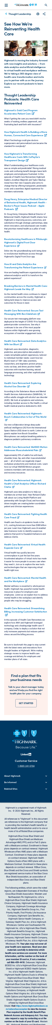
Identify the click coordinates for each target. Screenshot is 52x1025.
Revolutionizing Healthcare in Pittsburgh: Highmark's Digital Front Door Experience (26, 242)
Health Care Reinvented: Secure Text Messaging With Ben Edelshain (23, 312)
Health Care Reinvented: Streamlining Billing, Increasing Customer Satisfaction (25, 611)
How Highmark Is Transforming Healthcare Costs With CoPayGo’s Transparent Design (22, 157)
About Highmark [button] (12, 775)
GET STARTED (26, 703)
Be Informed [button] (10, 782)
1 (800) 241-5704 (26, 765)
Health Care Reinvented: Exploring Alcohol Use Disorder (22, 384)
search (46, 5)
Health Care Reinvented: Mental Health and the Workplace (25, 579)
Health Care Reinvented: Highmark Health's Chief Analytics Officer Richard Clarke (25, 484)
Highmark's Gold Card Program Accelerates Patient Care (20, 112)
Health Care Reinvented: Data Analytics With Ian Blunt (25, 342)
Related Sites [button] (10, 788)
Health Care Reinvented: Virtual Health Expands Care (24, 546)
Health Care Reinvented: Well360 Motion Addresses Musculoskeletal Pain (25, 448)
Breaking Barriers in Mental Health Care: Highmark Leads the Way (26, 287)
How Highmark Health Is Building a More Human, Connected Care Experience (25, 133)
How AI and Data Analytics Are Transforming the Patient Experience (23, 265)
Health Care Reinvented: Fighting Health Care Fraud (25, 515)
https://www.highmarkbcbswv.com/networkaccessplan (27, 1007)
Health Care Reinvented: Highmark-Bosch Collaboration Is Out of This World (25, 415)
